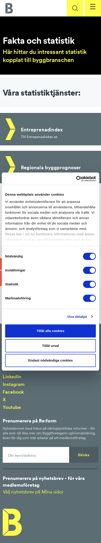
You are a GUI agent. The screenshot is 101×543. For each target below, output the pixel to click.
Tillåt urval (50, 346)
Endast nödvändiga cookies (50, 360)
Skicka (83, 454)
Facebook (13, 392)
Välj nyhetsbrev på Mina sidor (33, 492)
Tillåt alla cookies (50, 331)
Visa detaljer (77, 316)
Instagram (13, 384)
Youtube (12, 407)
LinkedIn (12, 376)
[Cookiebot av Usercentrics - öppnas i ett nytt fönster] (76, 179)
